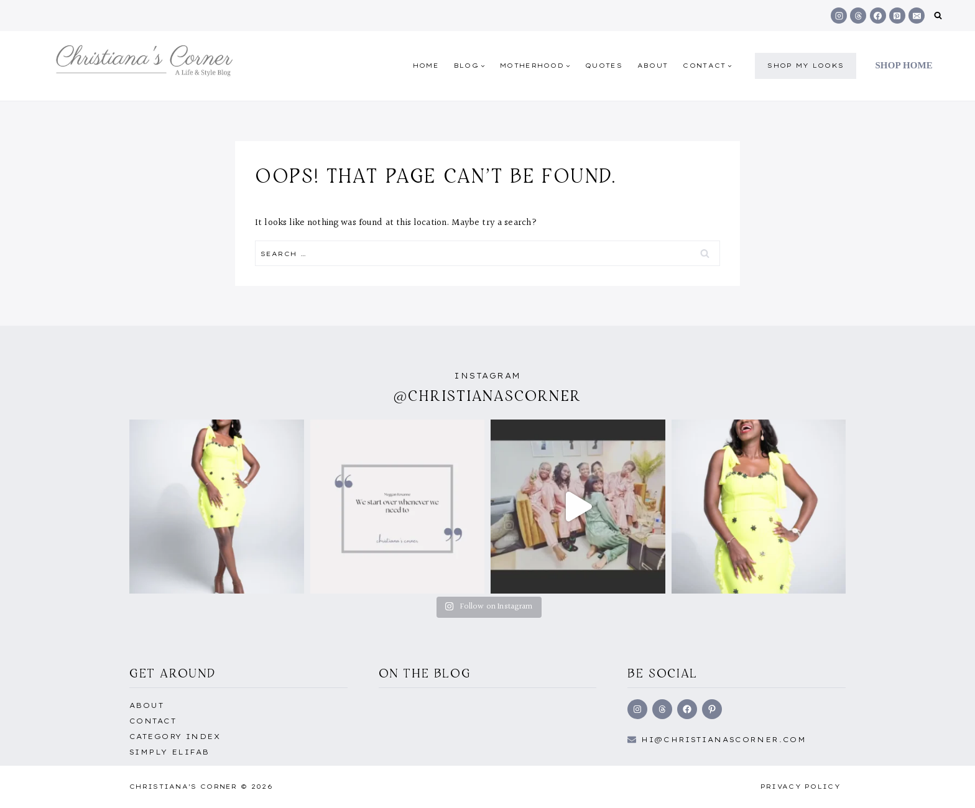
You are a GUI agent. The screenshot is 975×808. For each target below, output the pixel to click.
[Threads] (858, 15)
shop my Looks (805, 66)
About (652, 66)
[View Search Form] (938, 16)
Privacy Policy (800, 787)
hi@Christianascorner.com (723, 739)
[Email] (916, 15)
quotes (603, 66)
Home (426, 66)
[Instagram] (839, 15)
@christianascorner (487, 395)
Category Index (174, 736)
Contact (152, 721)
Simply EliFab (169, 752)
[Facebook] (878, 15)
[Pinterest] (897, 15)
